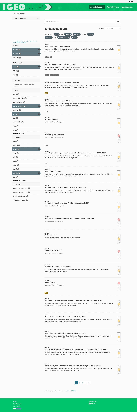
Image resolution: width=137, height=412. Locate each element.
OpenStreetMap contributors (19, 42)
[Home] (14, 14)
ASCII (51, 75)
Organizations (127, 7)
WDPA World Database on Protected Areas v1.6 (62, 83)
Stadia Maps (17, 41)
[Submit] (118, 21)
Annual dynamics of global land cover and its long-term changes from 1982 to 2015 (75, 153)
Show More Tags (18, 133)
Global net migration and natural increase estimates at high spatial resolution (73, 366)
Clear (37, 18)
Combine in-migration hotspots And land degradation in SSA (67, 203)
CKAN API (16, 406)
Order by (101, 28)
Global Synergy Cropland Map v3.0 (57, 46)
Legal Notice (17, 404)
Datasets (21, 14)
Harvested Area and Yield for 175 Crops (59, 101)
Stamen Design (24, 41)
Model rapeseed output (53, 250)
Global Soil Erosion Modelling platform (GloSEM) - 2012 (65, 317)
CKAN (92, 404)
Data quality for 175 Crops (54, 135)
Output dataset (50, 282)
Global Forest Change (53, 171)
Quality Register (112, 7)
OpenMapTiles (33, 41)
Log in (131, 1)
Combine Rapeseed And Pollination (58, 267)
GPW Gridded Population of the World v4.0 (60, 64)
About (15, 401)
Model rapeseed (50, 235)
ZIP (46, 163)
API (67, 391)
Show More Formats (19, 180)
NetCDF (47, 75)
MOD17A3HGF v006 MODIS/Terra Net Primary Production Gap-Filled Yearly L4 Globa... (76, 349)
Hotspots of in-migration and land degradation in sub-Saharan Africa (70, 218)
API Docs (73, 391)
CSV (46, 93)
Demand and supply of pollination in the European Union (65, 187)
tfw (51, 56)
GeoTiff (47, 56)
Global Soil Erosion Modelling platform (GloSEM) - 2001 (65, 333)
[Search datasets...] (80, 21)
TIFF (46, 111)
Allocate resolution (51, 119)
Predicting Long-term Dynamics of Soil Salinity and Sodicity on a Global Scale (73, 300)
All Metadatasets (96, 7)
